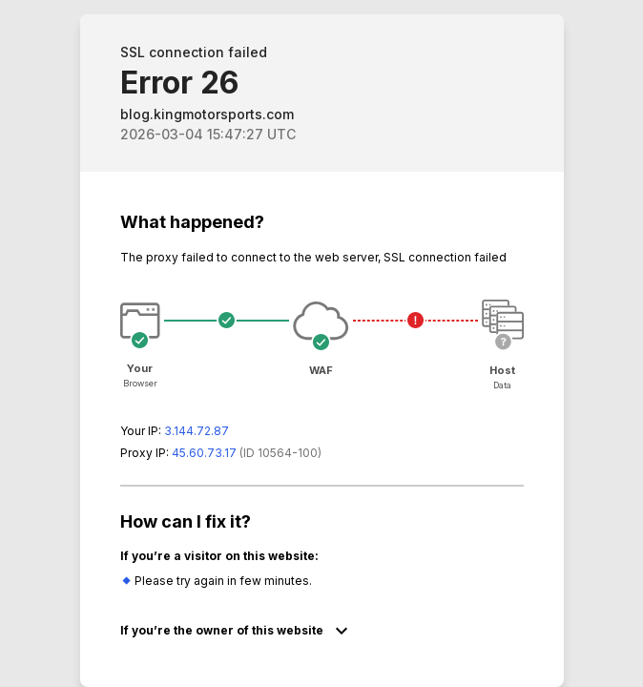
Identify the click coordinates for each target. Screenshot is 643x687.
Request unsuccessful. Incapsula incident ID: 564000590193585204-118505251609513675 (321, 343)
